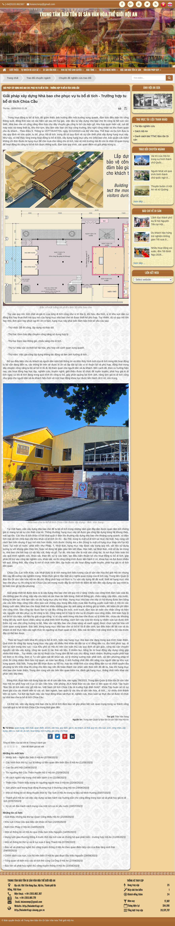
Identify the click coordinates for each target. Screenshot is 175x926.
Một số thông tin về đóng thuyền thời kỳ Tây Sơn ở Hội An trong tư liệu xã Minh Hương (51, 792)
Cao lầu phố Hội (14, 767)
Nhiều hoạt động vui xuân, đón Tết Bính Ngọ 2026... (161, 251)
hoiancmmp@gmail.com (42, 4)
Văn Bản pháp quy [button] (152, 71)
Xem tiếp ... (139, 201)
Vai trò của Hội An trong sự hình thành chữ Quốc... (161, 159)
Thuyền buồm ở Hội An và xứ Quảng (161, 188)
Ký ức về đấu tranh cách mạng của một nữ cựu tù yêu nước (37, 806)
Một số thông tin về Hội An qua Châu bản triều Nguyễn (33, 832)
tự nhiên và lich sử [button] (31, 71)
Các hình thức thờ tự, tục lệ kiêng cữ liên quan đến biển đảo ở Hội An (42, 762)
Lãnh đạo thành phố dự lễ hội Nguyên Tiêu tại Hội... (161, 221)
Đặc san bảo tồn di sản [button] (130, 70)
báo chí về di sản (151, 211)
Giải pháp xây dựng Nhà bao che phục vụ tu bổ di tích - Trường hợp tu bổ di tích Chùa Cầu (41, 88)
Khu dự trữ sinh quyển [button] (72, 71)
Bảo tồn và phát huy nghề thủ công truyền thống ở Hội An (35, 865)
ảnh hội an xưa (151, 87)
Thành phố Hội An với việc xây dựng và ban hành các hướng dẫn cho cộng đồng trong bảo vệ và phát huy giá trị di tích (65, 799)
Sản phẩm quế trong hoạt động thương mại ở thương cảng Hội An (40, 787)
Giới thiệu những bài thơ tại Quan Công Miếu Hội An (32, 817)
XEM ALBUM (153, 102)
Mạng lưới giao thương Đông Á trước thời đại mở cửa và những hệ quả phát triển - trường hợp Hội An (58, 837)
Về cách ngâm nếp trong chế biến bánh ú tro (29, 777)
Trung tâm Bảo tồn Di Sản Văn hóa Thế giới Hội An (49, 920)
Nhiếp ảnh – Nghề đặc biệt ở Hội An (25, 757)
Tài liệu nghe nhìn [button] (108, 71)
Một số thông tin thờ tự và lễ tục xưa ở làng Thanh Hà (33, 842)
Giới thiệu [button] (14, 70)
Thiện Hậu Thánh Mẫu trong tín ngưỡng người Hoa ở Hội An (37, 782)
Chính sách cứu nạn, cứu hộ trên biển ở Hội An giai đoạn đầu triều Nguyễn (44, 855)
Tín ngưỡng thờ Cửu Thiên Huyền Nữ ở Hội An (30, 772)
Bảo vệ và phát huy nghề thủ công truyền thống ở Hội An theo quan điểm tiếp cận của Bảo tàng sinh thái (60, 847)
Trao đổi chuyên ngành (152, 149)
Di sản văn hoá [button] (50, 71)
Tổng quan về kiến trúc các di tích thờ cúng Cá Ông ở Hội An (37, 860)
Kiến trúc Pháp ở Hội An (17, 827)
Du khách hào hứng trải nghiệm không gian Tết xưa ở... (161, 236)
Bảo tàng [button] (91, 71)
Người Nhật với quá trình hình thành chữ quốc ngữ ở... (161, 174)
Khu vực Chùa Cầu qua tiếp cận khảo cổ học (28, 822)
